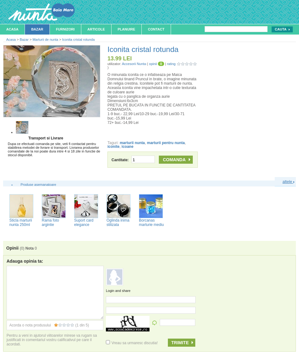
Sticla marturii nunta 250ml (20, 222)
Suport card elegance (83, 222)
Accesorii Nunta (134, 64)
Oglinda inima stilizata (118, 222)
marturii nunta (132, 143)
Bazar (37, 29)
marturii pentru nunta (166, 143)
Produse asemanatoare (38, 184)
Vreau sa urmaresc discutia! (132, 343)
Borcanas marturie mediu (151, 222)
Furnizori (65, 29)
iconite (113, 146)
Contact (156, 29)
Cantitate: (133, 160)
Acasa (12, 29)
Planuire (126, 29)
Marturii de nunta (45, 39)
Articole (96, 29)
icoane (127, 146)
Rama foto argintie (50, 222)
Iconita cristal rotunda (78, 39)
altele (288, 181)
